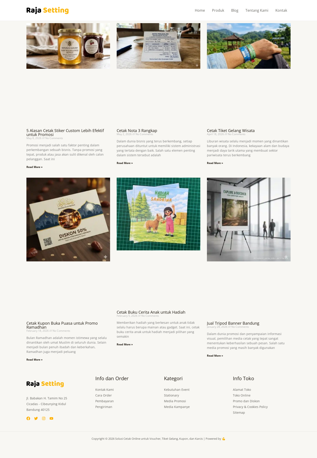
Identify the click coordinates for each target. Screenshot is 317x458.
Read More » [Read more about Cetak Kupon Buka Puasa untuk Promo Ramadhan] (34, 359)
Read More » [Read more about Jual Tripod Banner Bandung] (215, 355)
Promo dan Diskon (246, 401)
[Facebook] (28, 418)
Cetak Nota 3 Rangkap (137, 130)
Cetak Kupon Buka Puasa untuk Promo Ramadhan (62, 325)
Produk (218, 10)
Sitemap (239, 412)
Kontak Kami (104, 389)
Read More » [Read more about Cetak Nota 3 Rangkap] (125, 163)
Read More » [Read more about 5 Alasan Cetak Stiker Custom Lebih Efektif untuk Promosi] (34, 167)
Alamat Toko (242, 389)
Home (200, 10)
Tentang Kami (256, 10)
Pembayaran (104, 401)
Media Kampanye (177, 407)
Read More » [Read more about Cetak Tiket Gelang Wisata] (215, 163)
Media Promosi (175, 401)
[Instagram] (44, 418)
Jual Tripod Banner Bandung (233, 323)
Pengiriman (103, 407)
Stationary (171, 395)
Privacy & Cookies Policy (250, 407)
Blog (234, 10)
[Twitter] (36, 418)
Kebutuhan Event (177, 389)
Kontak (281, 10)
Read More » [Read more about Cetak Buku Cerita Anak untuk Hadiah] (125, 344)
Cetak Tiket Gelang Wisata (231, 130)
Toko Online (242, 395)
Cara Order (103, 395)
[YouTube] (51, 418)
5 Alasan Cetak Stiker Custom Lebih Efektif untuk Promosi (65, 132)
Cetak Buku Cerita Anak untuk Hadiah (151, 312)
